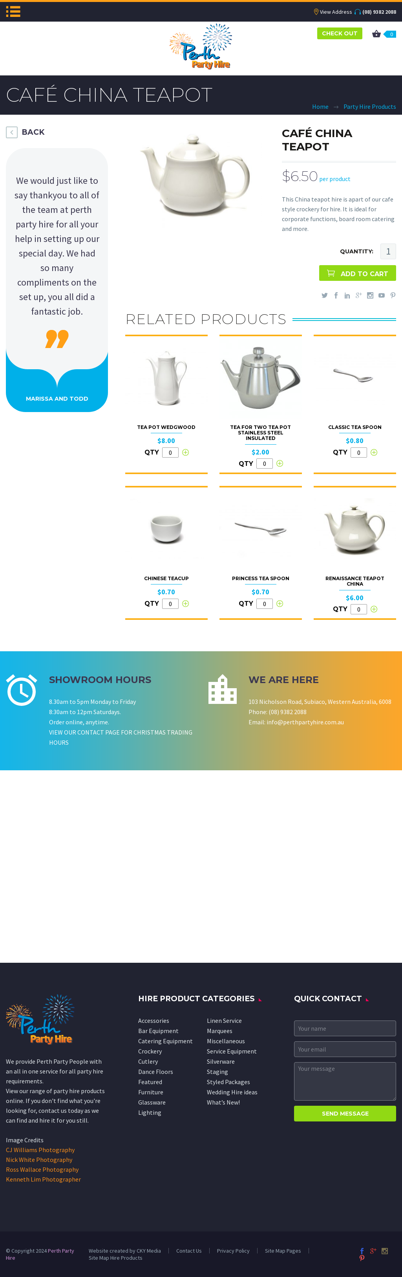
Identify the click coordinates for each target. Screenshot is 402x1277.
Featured (150, 1082)
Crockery (150, 1051)
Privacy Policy (233, 1250)
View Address (336, 11)
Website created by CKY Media (125, 1250)
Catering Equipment (165, 1041)
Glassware (152, 1102)
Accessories (153, 1020)
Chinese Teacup (166, 578)
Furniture (150, 1092)
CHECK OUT (340, 33)
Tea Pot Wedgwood (166, 427)
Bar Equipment (158, 1031)
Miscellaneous (226, 1041)
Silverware (221, 1061)
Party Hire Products (370, 106)
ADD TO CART (364, 274)
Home (320, 106)
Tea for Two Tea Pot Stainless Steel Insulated (260, 433)
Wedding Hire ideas (232, 1092)
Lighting (149, 1112)
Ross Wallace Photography (42, 1169)
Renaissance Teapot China (354, 581)
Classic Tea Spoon (355, 427)
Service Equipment (232, 1051)
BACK (33, 132)
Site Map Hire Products (116, 1257)
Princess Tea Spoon (260, 578)
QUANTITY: (356, 251)
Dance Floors (155, 1071)
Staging (217, 1071)
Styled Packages (228, 1082)
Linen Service (224, 1020)
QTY (151, 452)
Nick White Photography (39, 1159)
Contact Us (189, 1250)
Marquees (219, 1031)
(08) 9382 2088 (379, 11)
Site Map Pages (283, 1250)
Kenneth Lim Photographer (43, 1179)
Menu (13, 11)
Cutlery (148, 1061)
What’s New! (223, 1102)
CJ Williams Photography (40, 1150)
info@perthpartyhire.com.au (305, 722)
